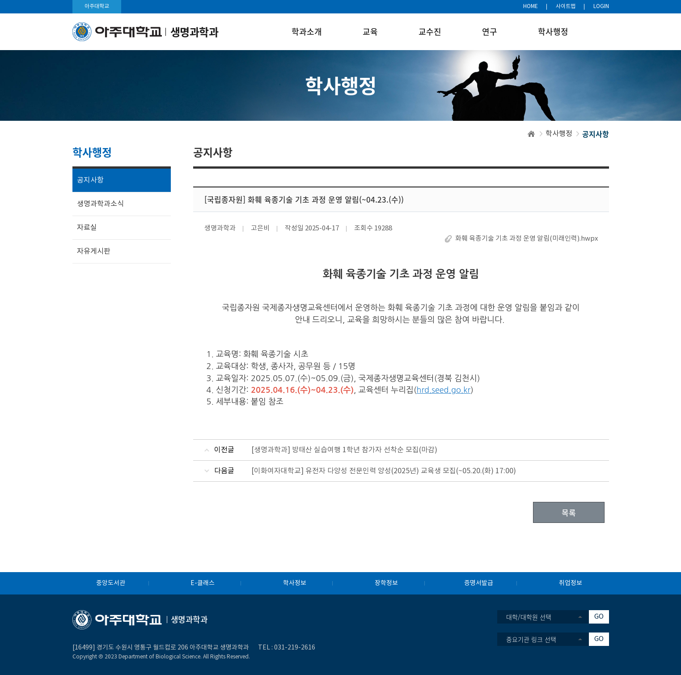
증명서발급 (478, 583)
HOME (530, 6)
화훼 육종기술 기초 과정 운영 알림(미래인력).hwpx (526, 238)
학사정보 (294, 583)
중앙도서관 (110, 583)
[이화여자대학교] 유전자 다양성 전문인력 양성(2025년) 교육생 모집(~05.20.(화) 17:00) (383, 471)
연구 (489, 31)
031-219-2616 (294, 647)
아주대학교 (97, 6)
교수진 (430, 31)
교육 (370, 31)
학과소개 (307, 31)
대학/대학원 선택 (528, 616)
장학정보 (386, 583)
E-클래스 (202, 583)
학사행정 (553, 31)
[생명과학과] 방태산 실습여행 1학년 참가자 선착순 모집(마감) (344, 450)
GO (599, 616)
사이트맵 (565, 6)
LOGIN (601, 6)
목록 (569, 512)
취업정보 (570, 583)
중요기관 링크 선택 (531, 639)
